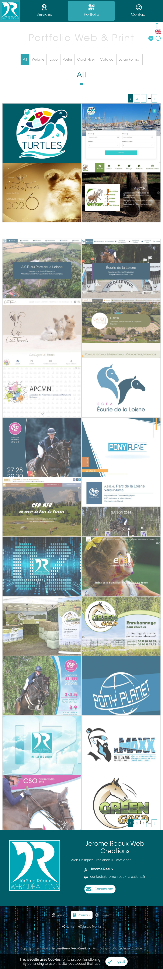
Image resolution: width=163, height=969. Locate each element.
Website (38, 59)
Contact (139, 11)
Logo (53, 59)
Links (68, 926)
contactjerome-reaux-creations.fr (117, 877)
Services (44, 11)
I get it (115, 961)
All (25, 59)
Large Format (129, 59)
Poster (67, 59)
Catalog (107, 59)
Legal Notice (89, 926)
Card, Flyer (86, 59)
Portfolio (91, 11)
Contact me (98, 889)
